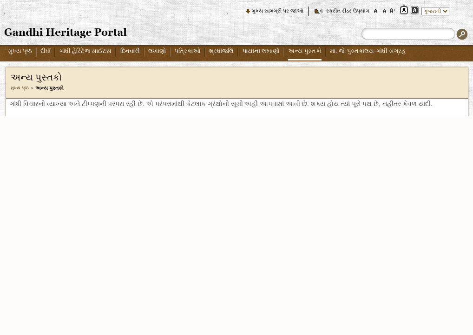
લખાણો (157, 50)
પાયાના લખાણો (261, 50)
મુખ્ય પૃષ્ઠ (20, 50)
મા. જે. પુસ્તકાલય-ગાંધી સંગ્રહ (368, 50)
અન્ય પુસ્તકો (305, 50)
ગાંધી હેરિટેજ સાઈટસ (85, 50)
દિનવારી (130, 50)
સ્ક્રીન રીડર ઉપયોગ (347, 10)
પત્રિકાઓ (188, 50)
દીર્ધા (45, 50)
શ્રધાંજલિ (221, 50)
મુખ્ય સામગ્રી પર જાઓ (277, 10)
